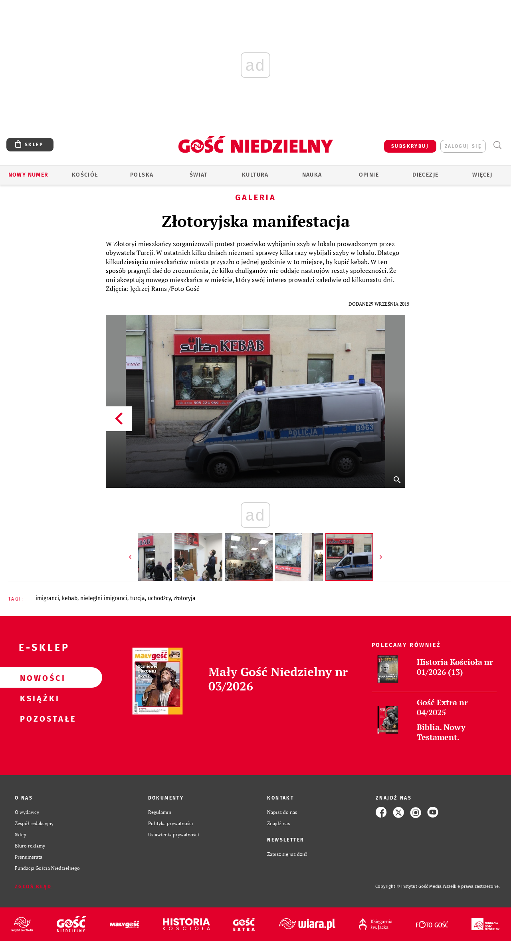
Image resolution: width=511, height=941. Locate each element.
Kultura (255, 174)
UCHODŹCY (159, 598)
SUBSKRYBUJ (410, 146)
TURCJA (137, 598)
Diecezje (425, 174)
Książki (38, 698)
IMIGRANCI (47, 598)
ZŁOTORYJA (185, 598)
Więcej (482, 174)
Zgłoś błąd (33, 886)
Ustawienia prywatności (173, 835)
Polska (141, 174)
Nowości (38, 677)
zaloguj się (463, 146)
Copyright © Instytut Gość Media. (409, 886)
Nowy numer (28, 174)
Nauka (312, 174)
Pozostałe (38, 718)
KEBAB (69, 598)
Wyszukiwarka (497, 145)
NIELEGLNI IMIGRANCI (103, 598)
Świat (199, 174)
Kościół (85, 174)
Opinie (369, 174)
